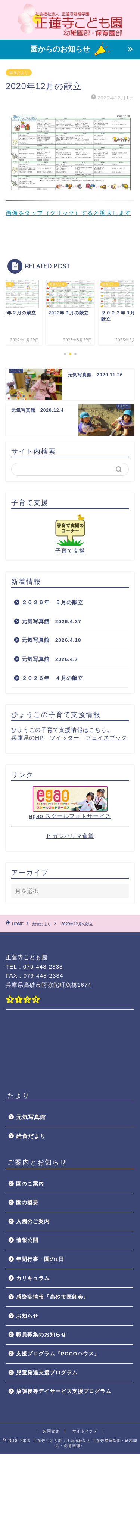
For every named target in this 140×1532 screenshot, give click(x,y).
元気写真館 (31, 1117)
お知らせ (27, 1316)
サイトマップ (84, 1431)
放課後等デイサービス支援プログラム (63, 1391)
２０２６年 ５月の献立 (52, 602)
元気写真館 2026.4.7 (50, 659)
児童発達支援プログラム (47, 1373)
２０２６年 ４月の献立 (52, 678)
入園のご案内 (33, 1221)
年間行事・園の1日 (40, 1259)
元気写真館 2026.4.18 (51, 640)
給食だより (18, 73)
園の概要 (27, 1202)
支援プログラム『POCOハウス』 (58, 1354)
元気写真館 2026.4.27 (51, 621)
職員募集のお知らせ (41, 1334)
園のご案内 (30, 1184)
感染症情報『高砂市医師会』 (52, 1297)
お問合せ (51, 1431)
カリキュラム (33, 1278)
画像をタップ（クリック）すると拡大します (70, 162)
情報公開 (27, 1240)
